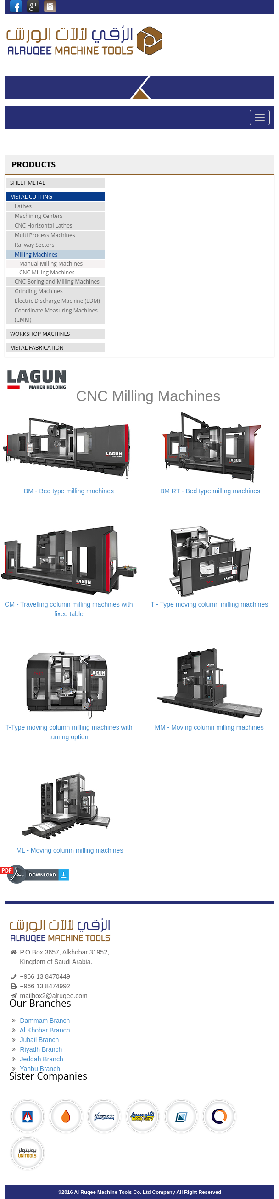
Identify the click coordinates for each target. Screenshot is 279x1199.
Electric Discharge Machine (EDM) (57, 301)
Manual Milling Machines (51, 264)
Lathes (23, 206)
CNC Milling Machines (47, 272)
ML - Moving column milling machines (69, 850)
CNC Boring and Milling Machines (57, 281)
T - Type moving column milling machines (209, 604)
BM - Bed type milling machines (69, 491)
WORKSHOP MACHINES (40, 334)
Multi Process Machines (45, 235)
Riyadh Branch (41, 1049)
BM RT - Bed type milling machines (209, 491)
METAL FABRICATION (37, 347)
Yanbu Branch (40, 1068)
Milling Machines (36, 254)
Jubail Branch (39, 1039)
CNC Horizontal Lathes (44, 225)
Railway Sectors (34, 245)
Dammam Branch (45, 1020)
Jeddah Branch (41, 1059)
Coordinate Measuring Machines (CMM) (56, 315)
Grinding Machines (39, 291)
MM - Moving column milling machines (209, 727)
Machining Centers (38, 216)
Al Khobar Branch (45, 1030)
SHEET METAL (27, 183)
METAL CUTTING (31, 197)
